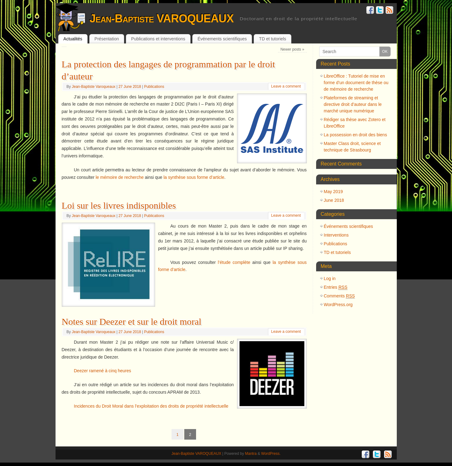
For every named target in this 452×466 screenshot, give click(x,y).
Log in (330, 278)
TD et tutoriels (272, 38)
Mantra (251, 453)
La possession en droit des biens (355, 134)
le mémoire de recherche (120, 177)
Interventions (336, 235)
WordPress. (270, 453)
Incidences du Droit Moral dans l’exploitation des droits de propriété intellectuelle (151, 406)
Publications (154, 86)
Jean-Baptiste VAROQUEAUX (162, 18)
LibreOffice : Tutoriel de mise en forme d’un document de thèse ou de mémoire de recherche (356, 83)
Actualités (72, 38)
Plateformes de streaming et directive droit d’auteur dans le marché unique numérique (353, 104)
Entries (335, 287)
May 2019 (333, 191)
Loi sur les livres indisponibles (119, 205)
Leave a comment (286, 86)
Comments (339, 296)
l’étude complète (234, 262)
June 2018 (334, 200)
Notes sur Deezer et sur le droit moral (132, 321)
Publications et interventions (158, 38)
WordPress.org (338, 304)
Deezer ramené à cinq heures (102, 370)
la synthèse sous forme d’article (193, 177)
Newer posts (292, 49)
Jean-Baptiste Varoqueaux (94, 86)
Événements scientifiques (222, 38)
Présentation (107, 38)
